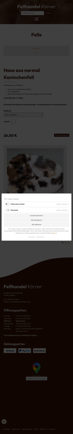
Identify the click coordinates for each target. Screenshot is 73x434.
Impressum (32, 237)
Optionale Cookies (18, 204)
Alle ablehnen (36, 224)
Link (53, 233)
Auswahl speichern (36, 215)
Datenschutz (40, 237)
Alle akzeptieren (36, 220)
